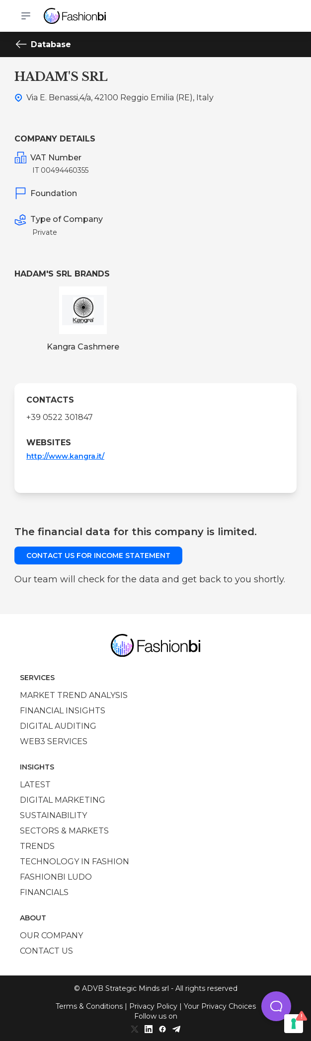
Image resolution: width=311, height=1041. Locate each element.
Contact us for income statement (98, 555)
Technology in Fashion (74, 861)
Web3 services (53, 741)
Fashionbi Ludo (56, 877)
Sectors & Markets (64, 830)
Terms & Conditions (89, 1006)
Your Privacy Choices (220, 1006)
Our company (51, 935)
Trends (37, 846)
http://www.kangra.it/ (65, 456)
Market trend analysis (74, 695)
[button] (276, 1006)
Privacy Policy (153, 1006)
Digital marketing (62, 800)
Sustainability (53, 815)
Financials (44, 892)
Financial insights (62, 710)
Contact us (46, 951)
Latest (35, 784)
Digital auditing (58, 726)
